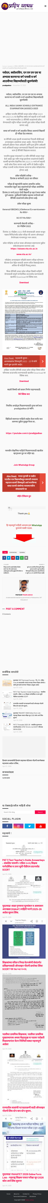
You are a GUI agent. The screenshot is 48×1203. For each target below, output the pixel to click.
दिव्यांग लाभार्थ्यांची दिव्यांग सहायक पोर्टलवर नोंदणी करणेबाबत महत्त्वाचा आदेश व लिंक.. (23, 761)
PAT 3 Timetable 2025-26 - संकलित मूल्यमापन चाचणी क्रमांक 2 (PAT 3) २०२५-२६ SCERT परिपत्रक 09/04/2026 (28, 727)
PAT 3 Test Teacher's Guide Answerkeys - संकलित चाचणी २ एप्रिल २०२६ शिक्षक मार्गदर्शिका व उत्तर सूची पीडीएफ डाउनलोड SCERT (29, 694)
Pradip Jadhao (29, 1200)
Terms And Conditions (20, 1196)
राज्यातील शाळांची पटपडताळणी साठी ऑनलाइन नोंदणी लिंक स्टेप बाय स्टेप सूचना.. (28, 704)
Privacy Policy (37, 1194)
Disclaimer (33, 1196)
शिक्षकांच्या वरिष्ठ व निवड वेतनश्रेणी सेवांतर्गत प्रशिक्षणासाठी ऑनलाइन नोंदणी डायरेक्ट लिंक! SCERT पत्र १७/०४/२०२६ (22, 966)
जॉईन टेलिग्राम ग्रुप (24, 496)
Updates (10, 66)
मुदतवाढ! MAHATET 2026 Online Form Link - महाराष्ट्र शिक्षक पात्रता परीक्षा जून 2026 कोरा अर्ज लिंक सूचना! (28, 715)
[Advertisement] (24, 37)
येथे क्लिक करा (24, 394)
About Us (16, 1194)
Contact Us (26, 1194)
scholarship (13, 552)
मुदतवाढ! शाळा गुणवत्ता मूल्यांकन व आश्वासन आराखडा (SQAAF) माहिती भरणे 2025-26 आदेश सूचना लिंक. (22, 909)
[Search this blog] (18, 812)
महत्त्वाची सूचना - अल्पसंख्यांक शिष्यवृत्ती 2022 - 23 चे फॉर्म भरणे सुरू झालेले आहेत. (20, 361)
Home (4, 66)
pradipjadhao (6, 85)
